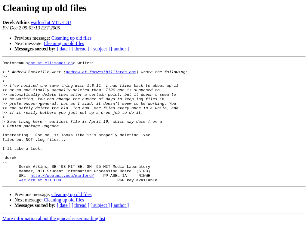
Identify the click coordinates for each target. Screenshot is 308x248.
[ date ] (63, 48)
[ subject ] (100, 48)
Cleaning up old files (71, 38)
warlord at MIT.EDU (51, 22)
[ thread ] (80, 48)
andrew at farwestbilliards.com (101, 74)
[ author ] (120, 48)
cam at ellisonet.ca (50, 63)
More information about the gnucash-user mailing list (53, 242)
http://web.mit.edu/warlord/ (62, 198)
